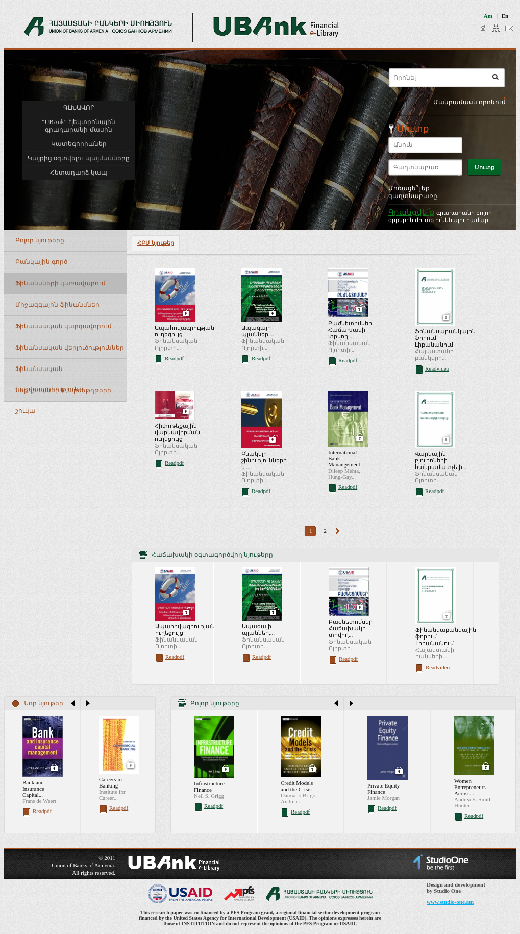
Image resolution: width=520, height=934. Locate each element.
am (488, 16)
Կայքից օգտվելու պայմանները (79, 158)
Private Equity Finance (383, 788)
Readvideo (437, 368)
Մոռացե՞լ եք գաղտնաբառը (412, 192)
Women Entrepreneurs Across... (470, 787)
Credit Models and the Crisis (297, 786)
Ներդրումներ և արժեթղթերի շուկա (63, 394)
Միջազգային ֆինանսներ (57, 304)
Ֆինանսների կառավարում (60, 283)
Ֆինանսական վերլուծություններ (69, 347)
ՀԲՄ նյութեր (155, 243)
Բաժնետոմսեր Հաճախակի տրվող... (350, 329)
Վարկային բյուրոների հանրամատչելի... (440, 460)
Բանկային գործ (41, 261)
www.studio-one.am (450, 902)
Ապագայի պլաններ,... (257, 331)
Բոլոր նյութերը (39, 240)
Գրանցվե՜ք (411, 212)
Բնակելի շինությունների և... (264, 460)
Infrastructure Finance (209, 786)
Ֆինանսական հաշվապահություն (47, 372)
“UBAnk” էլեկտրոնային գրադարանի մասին (78, 125)
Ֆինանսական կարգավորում (63, 326)
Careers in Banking (110, 782)
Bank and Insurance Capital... (33, 788)
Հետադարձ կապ (78, 172)
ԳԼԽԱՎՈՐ (78, 107)
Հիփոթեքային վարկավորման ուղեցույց (177, 432)
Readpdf (174, 358)
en (505, 16)
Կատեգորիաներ (79, 144)
